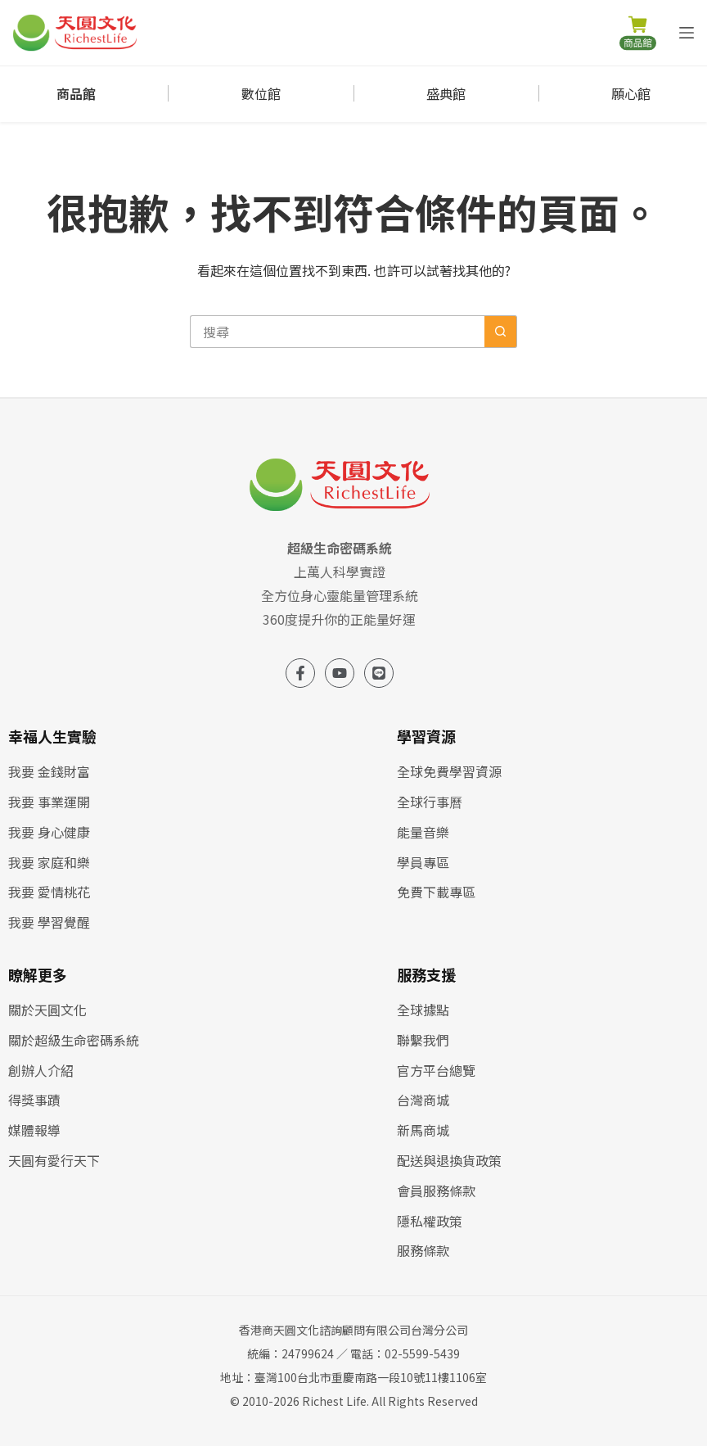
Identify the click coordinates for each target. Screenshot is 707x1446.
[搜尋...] (337, 331)
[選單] (686, 32)
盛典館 (446, 93)
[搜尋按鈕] (500, 331)
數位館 (261, 93)
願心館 (631, 93)
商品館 (76, 93)
